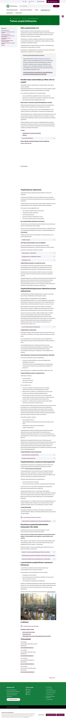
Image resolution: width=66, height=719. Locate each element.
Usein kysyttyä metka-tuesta (28, 632)
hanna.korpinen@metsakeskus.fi (27, 671)
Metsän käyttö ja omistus (11, 9)
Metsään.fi (24, 135)
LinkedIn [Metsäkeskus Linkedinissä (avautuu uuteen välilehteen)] (28, 692)
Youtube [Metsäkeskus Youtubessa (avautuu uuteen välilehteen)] (28, 694)
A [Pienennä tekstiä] (23, 1)
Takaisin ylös (52, 677)
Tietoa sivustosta (49, 694)
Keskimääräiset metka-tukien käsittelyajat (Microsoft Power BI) (36, 636)
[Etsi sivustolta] (35, 6)
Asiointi (36, 9)
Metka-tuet (24, 18)
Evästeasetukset (41, 714)
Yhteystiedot (40, 1)
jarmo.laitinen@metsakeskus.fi (27, 655)
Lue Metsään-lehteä (14, 699)
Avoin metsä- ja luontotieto (26, 9)
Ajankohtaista (9, 12)
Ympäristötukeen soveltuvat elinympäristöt (6, 38)
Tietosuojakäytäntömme (50, 690)
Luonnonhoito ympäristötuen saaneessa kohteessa (8, 43)
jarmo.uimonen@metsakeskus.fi (27, 663)
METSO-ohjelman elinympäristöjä (33, 468)
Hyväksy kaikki (60, 714)
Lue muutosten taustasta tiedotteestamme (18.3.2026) (34, 74)
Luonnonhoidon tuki (51, 591)
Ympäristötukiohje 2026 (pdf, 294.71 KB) (31, 517)
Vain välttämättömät (51, 714)
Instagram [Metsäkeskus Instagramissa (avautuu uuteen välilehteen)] (29, 691)
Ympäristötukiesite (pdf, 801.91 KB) (30, 626)
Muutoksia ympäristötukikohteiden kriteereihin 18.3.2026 (7, 41)
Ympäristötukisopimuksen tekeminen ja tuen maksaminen (7, 36)
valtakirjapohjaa (24, 232)
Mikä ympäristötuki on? (5, 30)
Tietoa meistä (18, 12)
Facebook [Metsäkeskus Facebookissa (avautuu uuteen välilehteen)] (29, 689)
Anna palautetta (49, 689)
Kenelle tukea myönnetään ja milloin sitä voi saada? (8, 32)
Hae (56, 6)
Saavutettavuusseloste (50, 692)
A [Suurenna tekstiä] (25, 1)
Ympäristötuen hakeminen (5, 34)
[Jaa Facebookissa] (63, 16)
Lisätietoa (3, 45)
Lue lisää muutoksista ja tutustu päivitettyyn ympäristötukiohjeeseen (38, 72)
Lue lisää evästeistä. (26, 717)
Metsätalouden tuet (45, 9)
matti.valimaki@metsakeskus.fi (27, 647)
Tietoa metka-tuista (26, 634)
